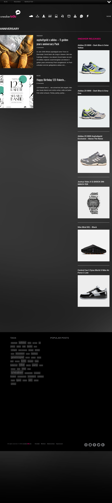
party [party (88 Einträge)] (35, 365)
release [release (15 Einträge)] (13, 369)
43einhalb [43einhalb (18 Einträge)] (14, 343)
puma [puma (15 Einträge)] (41, 365)
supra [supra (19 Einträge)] (13, 380)
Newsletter (28, 1)
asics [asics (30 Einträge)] (19, 346)
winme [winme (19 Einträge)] (36, 380)
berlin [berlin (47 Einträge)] (29, 346)
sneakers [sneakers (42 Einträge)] (32, 376)
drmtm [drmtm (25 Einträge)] (37, 350)
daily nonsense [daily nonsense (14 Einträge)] (23, 350)
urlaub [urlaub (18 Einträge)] (25, 380)
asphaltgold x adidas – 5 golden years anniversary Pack (52, 42)
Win (50, 18)
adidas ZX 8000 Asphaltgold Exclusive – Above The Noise (90, 137)
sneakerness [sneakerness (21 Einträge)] (22, 376)
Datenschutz (51, 443)
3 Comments (40, 47)
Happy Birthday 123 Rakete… (51, 80)
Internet (56, 18)
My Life (43, 18)
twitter (98, 445)
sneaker (40, 35)
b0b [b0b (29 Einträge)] (24, 346)
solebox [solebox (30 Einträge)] (40, 376)
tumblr (103, 445)
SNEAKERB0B (10, 14)
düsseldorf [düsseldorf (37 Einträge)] (20, 354)
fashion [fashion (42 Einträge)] (34, 354)
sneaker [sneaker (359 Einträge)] (17, 372)
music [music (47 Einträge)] (30, 361)
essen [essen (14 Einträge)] (27, 354)
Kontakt (37, 443)
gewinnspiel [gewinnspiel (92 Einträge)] (17, 357)
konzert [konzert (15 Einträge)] (17, 361)
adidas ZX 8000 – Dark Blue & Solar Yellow (93, 46)
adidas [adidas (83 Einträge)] (22, 342)
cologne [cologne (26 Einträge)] (14, 350)
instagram (86, 445)
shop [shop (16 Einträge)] (29, 369)
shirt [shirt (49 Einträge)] (24, 369)
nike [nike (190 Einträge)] (21, 364)
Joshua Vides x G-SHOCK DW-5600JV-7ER (91, 183)
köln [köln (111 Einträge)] (23, 361)
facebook (94, 445)
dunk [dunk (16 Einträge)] (12, 354)
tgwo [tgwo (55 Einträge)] (18, 380)
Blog (6, 1)
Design (69, 18)
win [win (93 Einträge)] (30, 380)
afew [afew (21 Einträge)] (29, 343)
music (39, 75)
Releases (17, 1)
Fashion (37, 18)
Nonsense (88, 18)
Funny (81, 18)
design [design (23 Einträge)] (31, 350)
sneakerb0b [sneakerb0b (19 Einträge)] (28, 373)
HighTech (75, 18)
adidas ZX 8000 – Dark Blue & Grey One (93, 92)
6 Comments (40, 83)
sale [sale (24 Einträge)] (18, 369)
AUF (109, 2)
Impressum (59, 443)
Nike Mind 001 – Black (87, 227)
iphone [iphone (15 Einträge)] (27, 357)
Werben (43, 443)
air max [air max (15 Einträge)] (35, 343)
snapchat (90, 445)
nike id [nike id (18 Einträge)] (28, 365)
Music (62, 18)
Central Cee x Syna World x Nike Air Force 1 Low (93, 271)
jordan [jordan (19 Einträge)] (33, 357)
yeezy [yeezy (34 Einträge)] (13, 384)
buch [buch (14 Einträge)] (35, 346)
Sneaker (31, 18)
